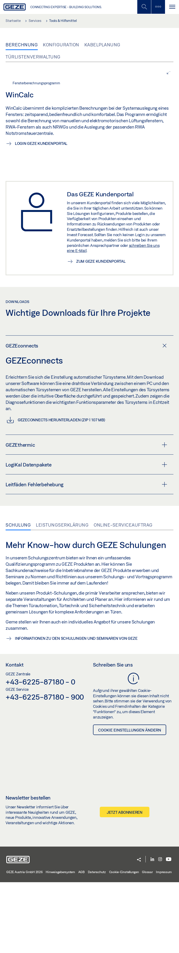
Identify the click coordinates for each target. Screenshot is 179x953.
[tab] (89, 416)
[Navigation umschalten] (172, 7)
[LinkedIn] (152, 930)
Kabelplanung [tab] (102, 44)
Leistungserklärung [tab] (62, 595)
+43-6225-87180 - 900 (45, 768)
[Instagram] (160, 930)
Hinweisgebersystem (60, 943)
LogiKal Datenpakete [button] (86, 535)
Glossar (147, 943)
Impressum (164, 943)
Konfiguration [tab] (61, 44)
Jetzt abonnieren (124, 883)
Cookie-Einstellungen (124, 943)
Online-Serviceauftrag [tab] (123, 595)
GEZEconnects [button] (86, 416)
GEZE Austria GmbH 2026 (24, 943)
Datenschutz (97, 943)
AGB (81, 943)
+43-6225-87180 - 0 (40, 752)
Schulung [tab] (18, 595)
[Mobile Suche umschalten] (144, 7)
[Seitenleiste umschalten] (158, 7)
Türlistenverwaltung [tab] (33, 56)
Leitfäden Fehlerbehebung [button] (86, 555)
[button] (138, 930)
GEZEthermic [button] (86, 515)
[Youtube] (168, 930)
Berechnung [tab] (22, 44)
